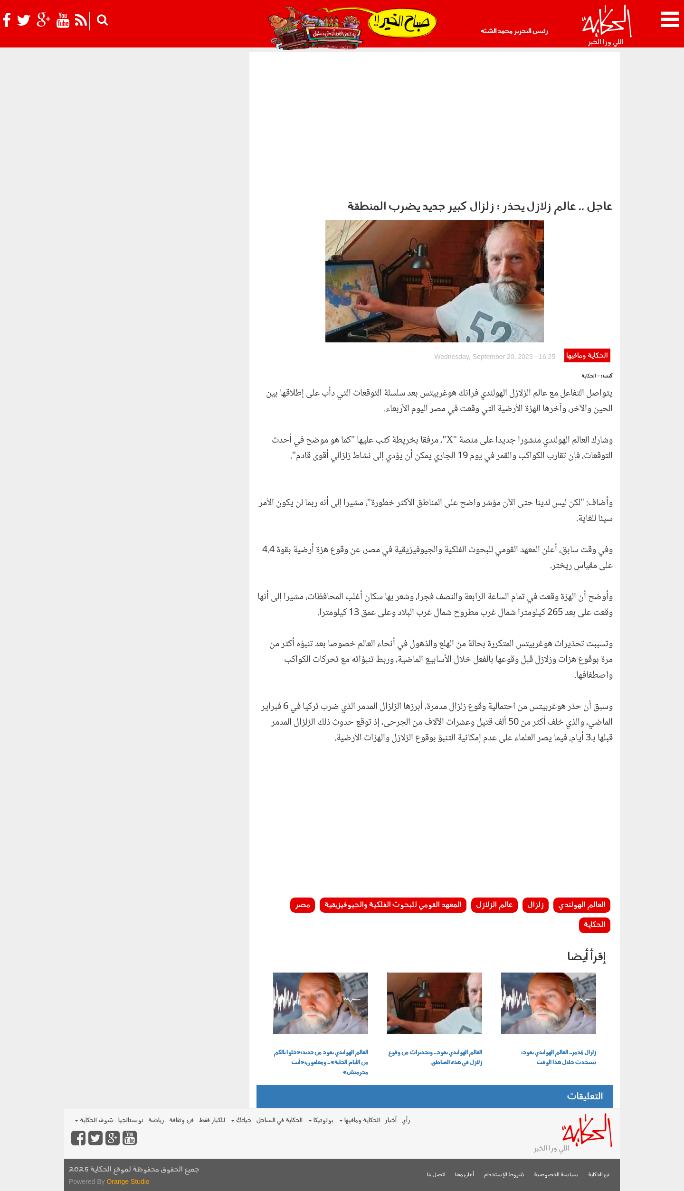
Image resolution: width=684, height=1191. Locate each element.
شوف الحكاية (94, 1120)
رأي (405, 1120)
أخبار (391, 1120)
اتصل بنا (436, 1175)
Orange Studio (127, 1181)
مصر (302, 905)
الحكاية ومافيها (587, 356)
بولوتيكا (320, 1120)
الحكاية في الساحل (279, 1120)
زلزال (535, 905)
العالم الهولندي (582, 905)
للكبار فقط (212, 1120)
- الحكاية (590, 376)
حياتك (241, 1120)
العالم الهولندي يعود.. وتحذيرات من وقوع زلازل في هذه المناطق (435, 1058)
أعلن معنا (464, 1175)
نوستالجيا (130, 1120)
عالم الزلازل (494, 905)
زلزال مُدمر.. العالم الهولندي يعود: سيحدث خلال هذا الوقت (558, 1058)
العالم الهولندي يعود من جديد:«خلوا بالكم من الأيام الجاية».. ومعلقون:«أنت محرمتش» (321, 1063)
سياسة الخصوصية (556, 1175)
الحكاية (595, 925)
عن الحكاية (599, 1175)
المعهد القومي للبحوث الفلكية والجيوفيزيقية (393, 905)
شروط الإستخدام (504, 1175)
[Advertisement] (434, 123)
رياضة (156, 1120)
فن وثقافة (181, 1120)
